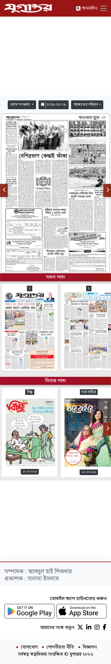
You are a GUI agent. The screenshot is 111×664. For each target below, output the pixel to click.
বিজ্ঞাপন (90, 647)
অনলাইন (86, 8)
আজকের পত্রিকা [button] (86, 105)
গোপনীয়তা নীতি (60, 647)
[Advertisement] (55, 56)
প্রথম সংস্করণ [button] (20, 105)
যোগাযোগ (29, 647)
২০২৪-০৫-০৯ (53, 105)
